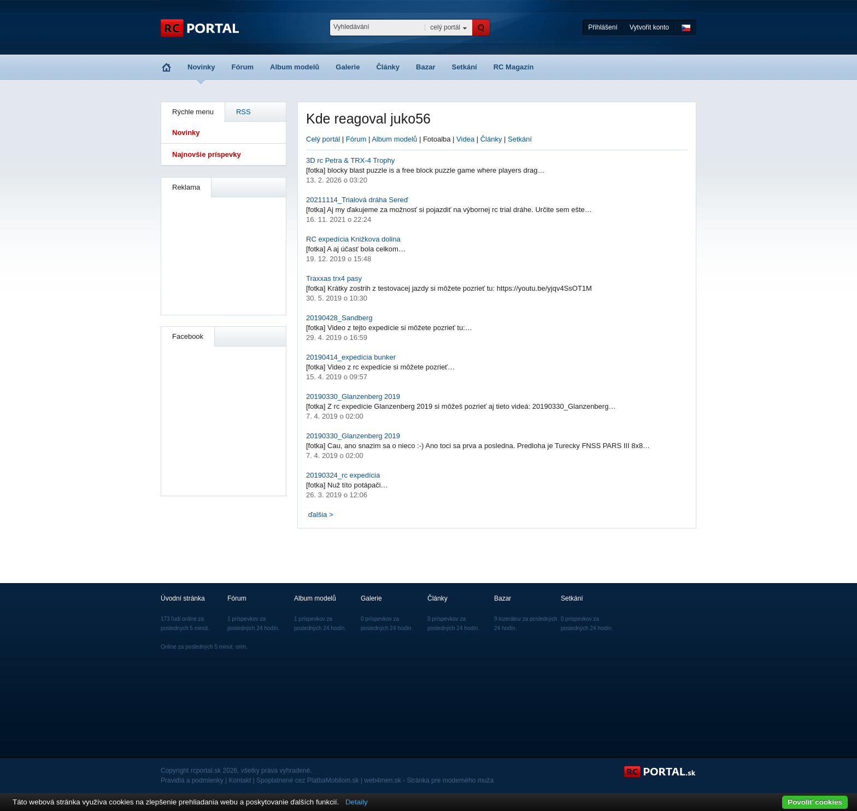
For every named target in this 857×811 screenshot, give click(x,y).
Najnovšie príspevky (206, 154)
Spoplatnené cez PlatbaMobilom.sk (307, 780)
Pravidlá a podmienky (192, 780)
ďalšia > (320, 514)
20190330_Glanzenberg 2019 (353, 396)
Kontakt (240, 780)
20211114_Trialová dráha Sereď (357, 200)
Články (388, 67)
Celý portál (323, 139)
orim (241, 647)
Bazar (425, 67)
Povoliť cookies (815, 802)
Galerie (348, 67)
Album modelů (294, 67)
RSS (243, 112)
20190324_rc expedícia (343, 475)
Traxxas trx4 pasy (334, 278)
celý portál (445, 27)
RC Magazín (514, 67)
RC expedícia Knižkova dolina (353, 239)
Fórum (243, 67)
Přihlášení (602, 27)
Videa (465, 139)
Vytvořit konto (649, 27)
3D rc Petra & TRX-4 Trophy (350, 160)
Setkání (464, 67)
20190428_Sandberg (339, 318)
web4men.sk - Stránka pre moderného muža (429, 780)
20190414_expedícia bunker (351, 357)
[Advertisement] (224, 254)
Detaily (356, 802)
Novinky (201, 67)
